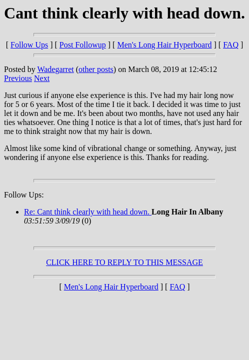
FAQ (230, 44)
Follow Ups (29, 44)
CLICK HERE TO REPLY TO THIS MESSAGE (124, 262)
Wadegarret (55, 69)
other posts (96, 69)
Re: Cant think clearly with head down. (88, 212)
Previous (18, 78)
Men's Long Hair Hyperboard (164, 44)
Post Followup (83, 44)
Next (42, 78)
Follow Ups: (24, 194)
